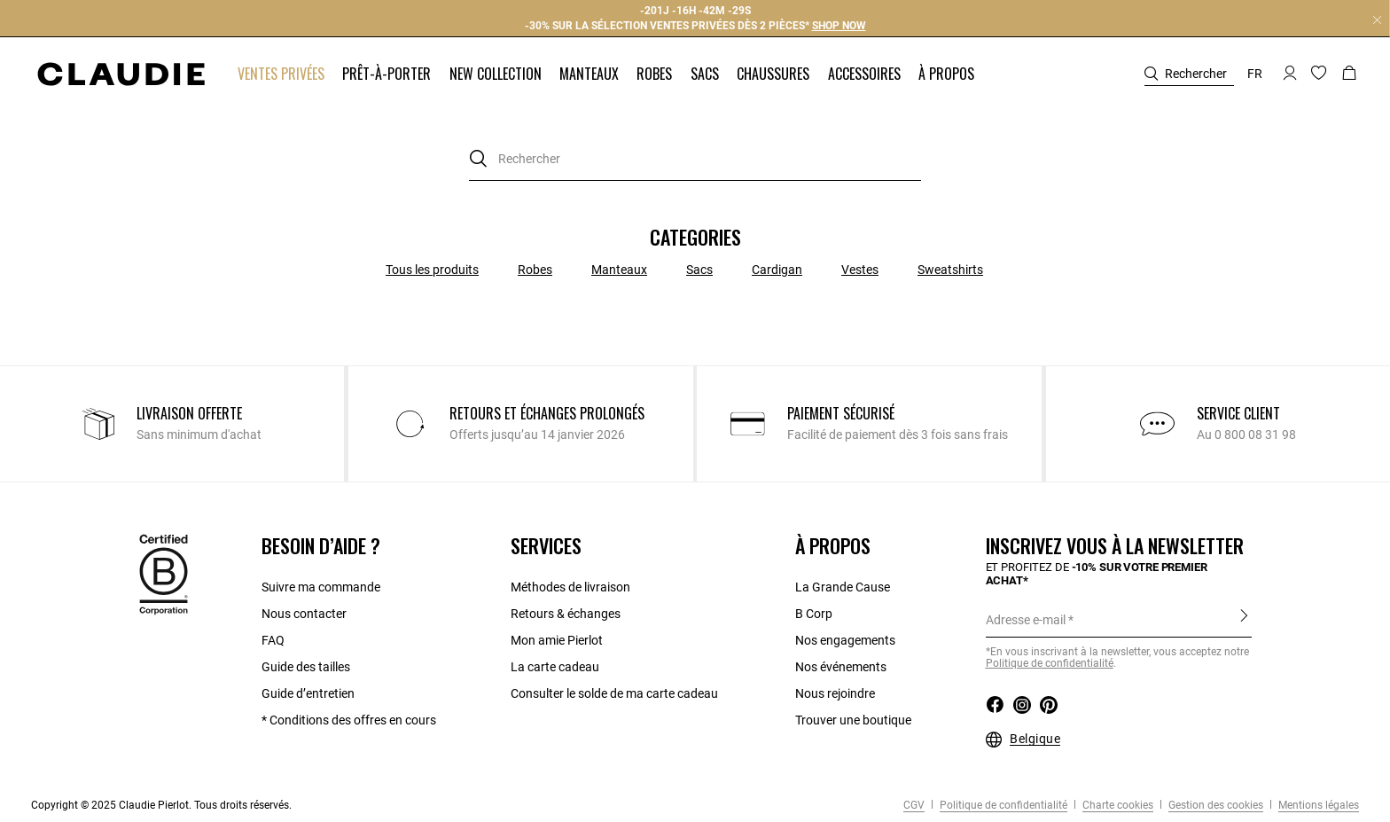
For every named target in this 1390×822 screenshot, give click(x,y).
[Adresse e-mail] (1119, 620)
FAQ (273, 640)
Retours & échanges (566, 614)
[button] (283, 74)
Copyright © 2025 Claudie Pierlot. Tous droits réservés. (161, 805)
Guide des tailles (306, 667)
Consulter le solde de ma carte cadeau (616, 693)
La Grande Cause (842, 587)
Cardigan (777, 269)
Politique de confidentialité (1002, 805)
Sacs (699, 269)
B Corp (813, 614)
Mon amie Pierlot (557, 640)
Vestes (860, 269)
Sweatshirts (950, 269)
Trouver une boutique (853, 720)
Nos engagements (845, 640)
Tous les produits (432, 269)
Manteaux (619, 269)
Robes (535, 269)
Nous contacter (304, 614)
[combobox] (695, 159)
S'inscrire (1244, 619)
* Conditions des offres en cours (349, 720)
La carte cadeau (555, 667)
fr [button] (1254, 74)
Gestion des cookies (1214, 805)
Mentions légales (1317, 805)
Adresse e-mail (1026, 620)
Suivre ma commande (321, 587)
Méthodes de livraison (570, 587)
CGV (914, 805)
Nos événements (840, 667)
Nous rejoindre (835, 693)
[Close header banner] (1377, 19)
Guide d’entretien (308, 693)
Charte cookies (1116, 805)
